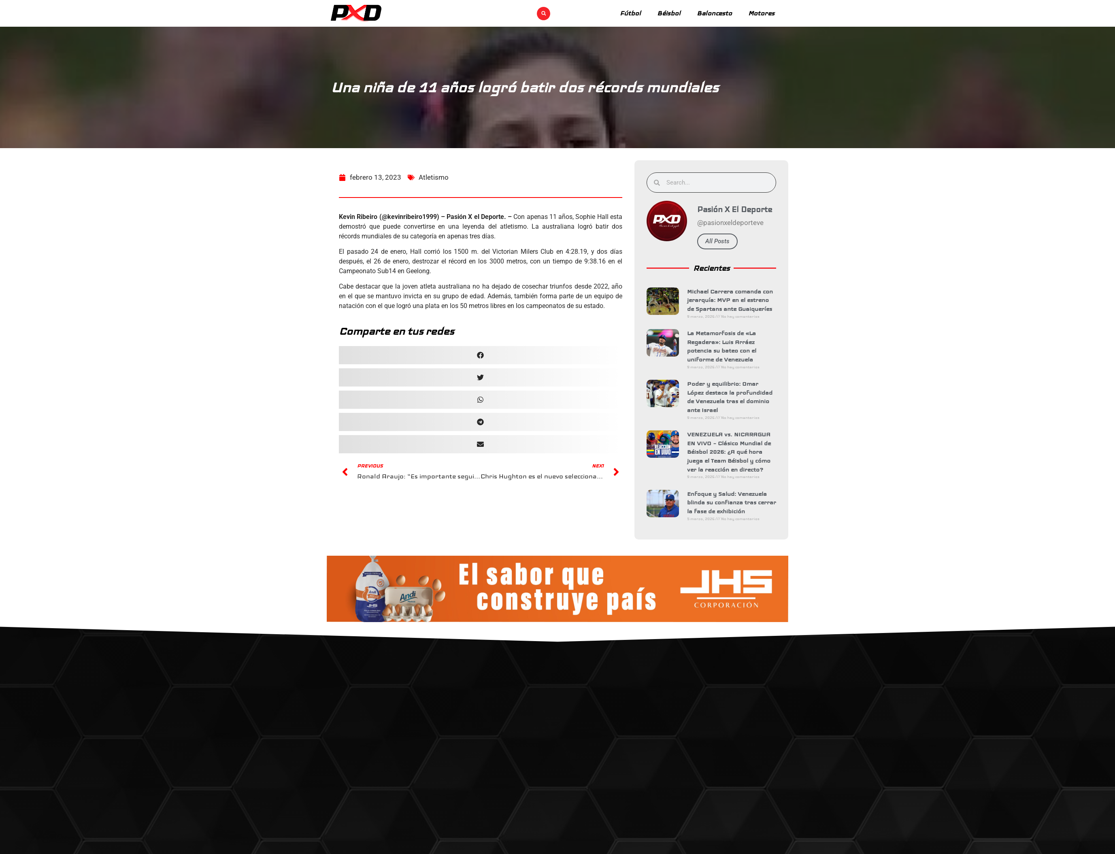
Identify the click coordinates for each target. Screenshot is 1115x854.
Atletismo (434, 182)
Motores (761, 13)
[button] (543, 13)
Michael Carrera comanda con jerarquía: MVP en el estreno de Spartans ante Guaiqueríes (732, 300)
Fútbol (630, 13)
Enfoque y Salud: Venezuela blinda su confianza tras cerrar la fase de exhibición (733, 502)
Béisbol (669, 13)
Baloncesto (714, 13)
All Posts (719, 241)
